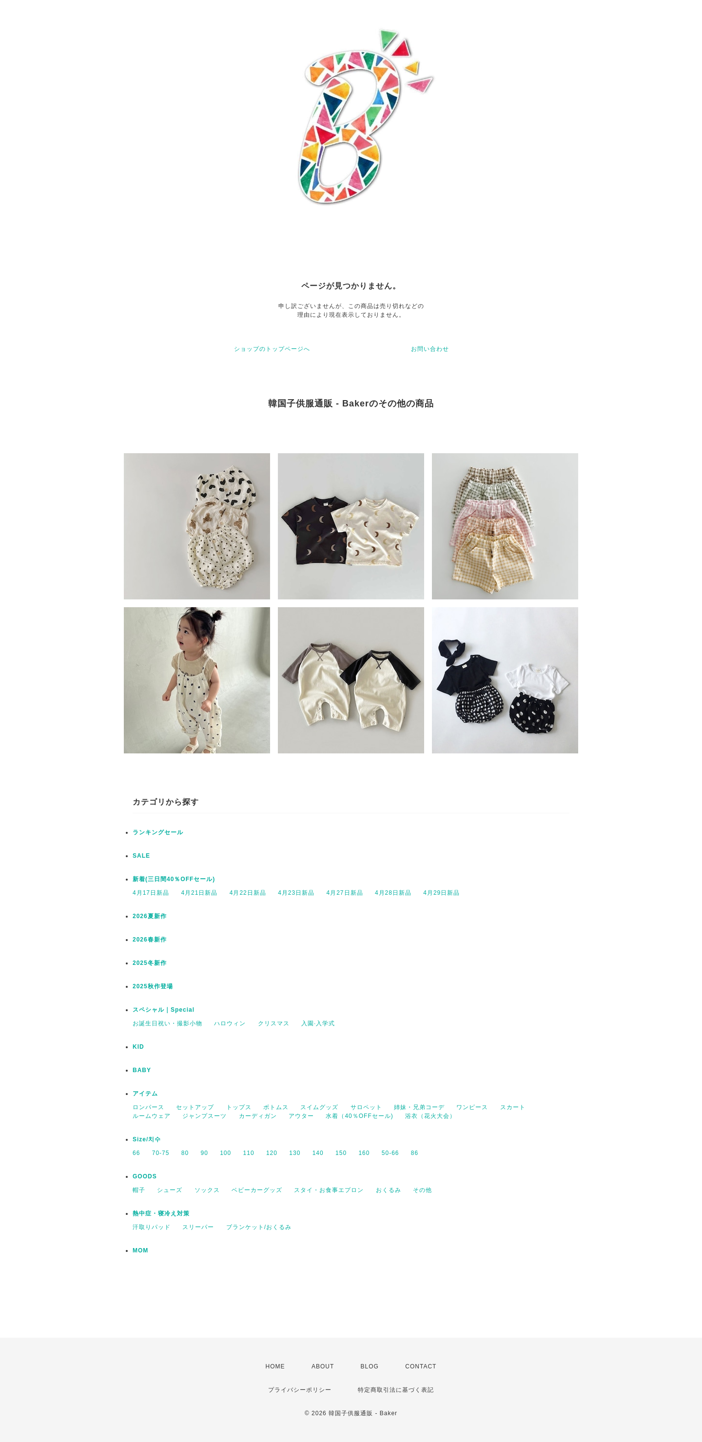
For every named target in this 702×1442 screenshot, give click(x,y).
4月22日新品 (248, 892)
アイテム (145, 1093)
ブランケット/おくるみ (259, 1227)
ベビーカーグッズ (257, 1190)
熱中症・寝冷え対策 (161, 1213)
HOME (275, 1366)
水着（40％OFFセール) (359, 1116)
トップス (239, 1107)
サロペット (366, 1107)
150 (341, 1153)
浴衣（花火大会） (430, 1116)
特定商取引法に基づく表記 (396, 1389)
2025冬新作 (150, 963)
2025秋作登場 (153, 986)
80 (185, 1153)
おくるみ (388, 1190)
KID (138, 1046)
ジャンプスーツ (204, 1116)
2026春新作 (150, 939)
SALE (141, 855)
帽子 (139, 1190)
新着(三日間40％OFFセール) (174, 879)
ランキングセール (158, 832)
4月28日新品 (393, 892)
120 (271, 1153)
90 (204, 1153)
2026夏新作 (150, 916)
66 (136, 1153)
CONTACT (420, 1366)
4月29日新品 (441, 892)
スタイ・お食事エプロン (329, 1190)
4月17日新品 (151, 892)
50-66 (390, 1153)
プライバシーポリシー (300, 1389)
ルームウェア (152, 1116)
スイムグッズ (319, 1107)
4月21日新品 (199, 892)
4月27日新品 (345, 892)
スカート (513, 1107)
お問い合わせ (430, 349)
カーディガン (258, 1116)
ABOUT (323, 1366)
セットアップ (195, 1107)
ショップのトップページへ (272, 349)
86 (414, 1153)
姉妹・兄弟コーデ (419, 1107)
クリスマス (274, 1023)
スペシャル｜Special (164, 1009)
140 (318, 1153)
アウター (301, 1116)
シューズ (169, 1190)
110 (248, 1153)
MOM (140, 1250)
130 (294, 1153)
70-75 (161, 1153)
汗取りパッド (152, 1227)
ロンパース (148, 1107)
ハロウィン (230, 1023)
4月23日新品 (296, 892)
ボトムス (276, 1107)
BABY (142, 1070)
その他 (422, 1190)
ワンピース (472, 1107)
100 (225, 1153)
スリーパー (198, 1227)
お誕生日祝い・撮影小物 (167, 1023)
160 (364, 1153)
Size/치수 (147, 1139)
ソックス (207, 1190)
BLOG (370, 1366)
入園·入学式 (318, 1023)
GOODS (145, 1176)
